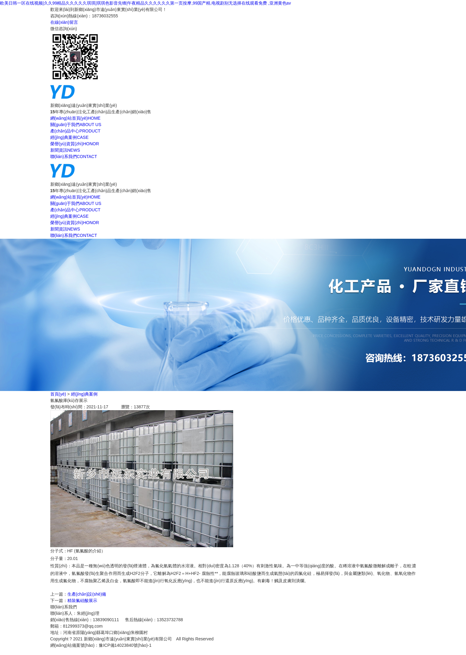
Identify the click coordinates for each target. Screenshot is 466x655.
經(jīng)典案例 (69, 137)
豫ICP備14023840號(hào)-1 (125, 645)
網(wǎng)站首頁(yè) (75, 118)
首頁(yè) (58, 394)
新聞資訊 (65, 150)
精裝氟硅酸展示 (82, 600)
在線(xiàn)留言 (64, 22)
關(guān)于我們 (75, 124)
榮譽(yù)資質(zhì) (74, 143)
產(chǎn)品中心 (75, 131)
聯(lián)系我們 (73, 156)
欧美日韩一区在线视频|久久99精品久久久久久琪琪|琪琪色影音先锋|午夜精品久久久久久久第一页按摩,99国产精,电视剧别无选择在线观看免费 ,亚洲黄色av (145, 3)
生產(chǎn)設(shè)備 (86, 594)
